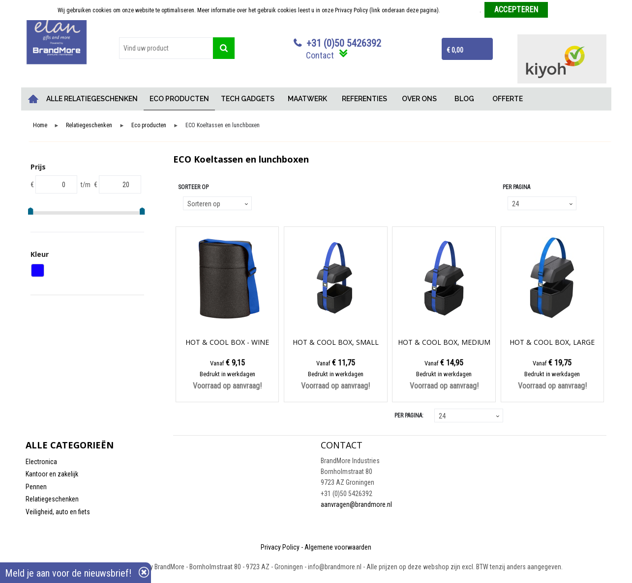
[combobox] (166, 48)
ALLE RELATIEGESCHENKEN (92, 99)
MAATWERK (307, 99)
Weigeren (562, 10)
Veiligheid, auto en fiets (58, 512)
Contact (320, 55)
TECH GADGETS (247, 99)
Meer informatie (461, 10)
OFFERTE (507, 99)
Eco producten (148, 125)
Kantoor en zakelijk (52, 474)
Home (33, 99)
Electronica (41, 462)
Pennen (36, 487)
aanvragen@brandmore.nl (356, 504)
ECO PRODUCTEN (179, 99)
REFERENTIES (364, 99)
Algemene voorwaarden (337, 547)
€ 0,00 (455, 50)
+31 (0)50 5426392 (343, 43)
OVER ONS (419, 99)
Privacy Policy (280, 547)
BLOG (464, 99)
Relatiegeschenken (89, 125)
